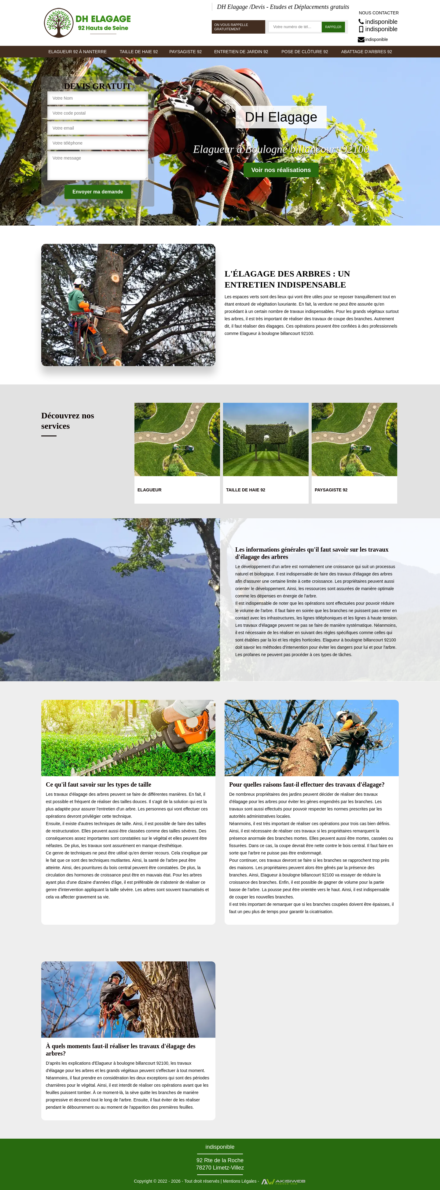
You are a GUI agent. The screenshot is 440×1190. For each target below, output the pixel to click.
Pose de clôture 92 (304, 51)
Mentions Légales (240, 1181)
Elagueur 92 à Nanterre (77, 51)
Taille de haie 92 (139, 51)
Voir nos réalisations (281, 170)
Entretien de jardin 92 (241, 51)
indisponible (378, 21)
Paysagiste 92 (185, 51)
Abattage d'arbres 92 (366, 51)
